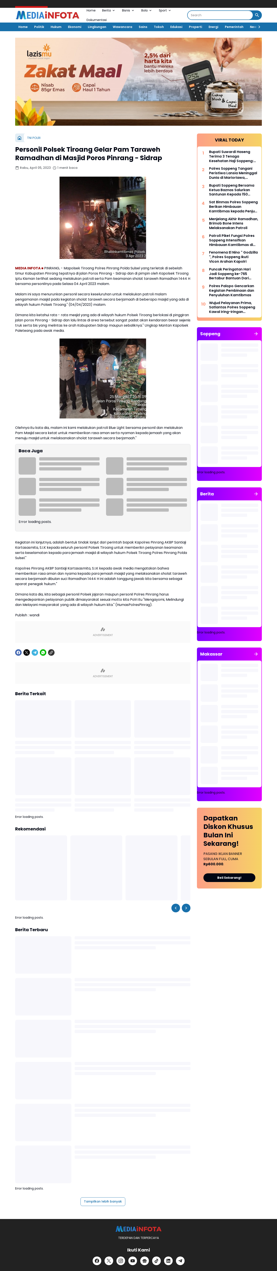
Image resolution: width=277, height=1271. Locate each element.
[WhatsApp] (43, 711)
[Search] (220, 15)
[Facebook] (18, 711)
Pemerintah (234, 27)
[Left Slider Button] (175, 1024)
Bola (146, 10)
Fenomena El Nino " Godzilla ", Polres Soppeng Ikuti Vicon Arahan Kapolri (233, 257)
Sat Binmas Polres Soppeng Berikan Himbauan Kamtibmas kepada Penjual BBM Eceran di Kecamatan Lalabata (233, 206)
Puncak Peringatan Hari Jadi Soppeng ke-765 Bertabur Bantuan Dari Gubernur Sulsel (230, 274)
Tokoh (159, 27)
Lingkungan (97, 27)
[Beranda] (19, 137)
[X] (26, 711)
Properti (195, 27)
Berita (109, 10)
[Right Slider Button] (257, 27)
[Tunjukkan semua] (256, 333)
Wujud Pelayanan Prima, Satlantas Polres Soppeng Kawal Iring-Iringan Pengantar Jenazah (232, 307)
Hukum (56, 27)
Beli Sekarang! (229, 878)
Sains (143, 27)
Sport (165, 10)
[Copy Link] (51, 711)
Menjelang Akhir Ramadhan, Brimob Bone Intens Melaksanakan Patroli (233, 223)
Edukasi (176, 27)
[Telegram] (35, 711)
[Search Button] (257, 15)
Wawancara (122, 27)
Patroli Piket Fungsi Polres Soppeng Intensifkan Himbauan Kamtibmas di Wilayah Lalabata (231, 240)
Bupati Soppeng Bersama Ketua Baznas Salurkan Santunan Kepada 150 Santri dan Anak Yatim (231, 190)
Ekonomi (74, 27)
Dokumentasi (97, 20)
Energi (213, 27)
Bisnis (128, 10)
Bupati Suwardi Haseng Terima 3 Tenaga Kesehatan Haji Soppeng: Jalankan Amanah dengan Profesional (232, 156)
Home (91, 10)
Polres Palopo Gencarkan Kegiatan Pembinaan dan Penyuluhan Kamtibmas (231, 290)
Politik (39, 27)
